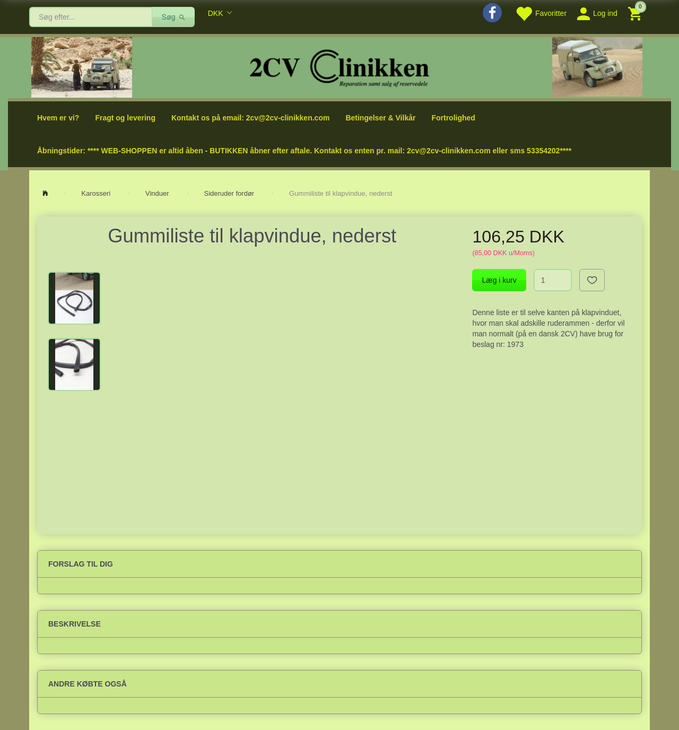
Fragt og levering (125, 118)
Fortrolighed (453, 118)
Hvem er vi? (58, 118)
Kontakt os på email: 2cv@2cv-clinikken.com (250, 118)
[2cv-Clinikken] (339, 66)
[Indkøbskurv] (636, 13)
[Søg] (173, 17)
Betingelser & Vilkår (380, 118)
